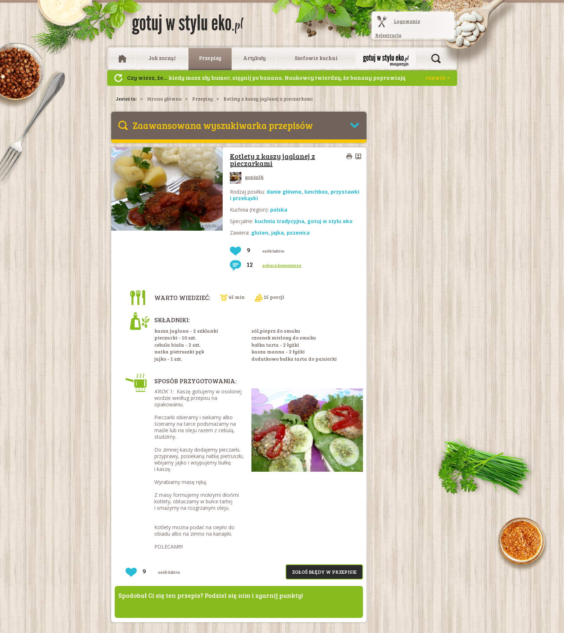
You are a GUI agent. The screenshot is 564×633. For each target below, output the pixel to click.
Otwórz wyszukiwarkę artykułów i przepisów (436, 58)
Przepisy (210, 57)
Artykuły (254, 57)
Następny (118, 78)
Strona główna (164, 99)
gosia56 (247, 177)
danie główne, (285, 191)
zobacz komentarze (281, 265)
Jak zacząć (162, 57)
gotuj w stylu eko (329, 221)
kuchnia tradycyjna (279, 221)
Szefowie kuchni (316, 57)
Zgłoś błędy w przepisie (324, 571)
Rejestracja (388, 35)
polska (278, 209)
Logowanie (407, 21)
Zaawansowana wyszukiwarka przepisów (223, 125)
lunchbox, (317, 191)
